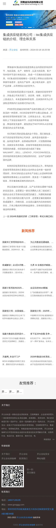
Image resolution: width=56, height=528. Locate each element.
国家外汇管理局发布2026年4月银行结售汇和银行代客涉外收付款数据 (14, 242)
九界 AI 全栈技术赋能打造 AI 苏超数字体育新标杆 (42, 265)
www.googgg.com (16, 504)
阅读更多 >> (49, 439)
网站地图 (41, 458)
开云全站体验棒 (12, 391)
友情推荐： (28, 383)
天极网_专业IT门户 (11, 356)
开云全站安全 (20, 391)
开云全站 (13, 50)
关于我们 (5, 454)
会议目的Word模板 (39, 288)
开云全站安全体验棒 (25, 517)
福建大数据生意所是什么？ (14, 334)
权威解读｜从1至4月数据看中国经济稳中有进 (14, 265)
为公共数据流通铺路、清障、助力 (42, 242)
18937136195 (14, 500)
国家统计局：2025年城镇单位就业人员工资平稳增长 (42, 311)
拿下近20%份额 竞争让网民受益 (42, 334)
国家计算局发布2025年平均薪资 (14, 288)
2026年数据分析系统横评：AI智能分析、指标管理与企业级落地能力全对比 (42, 356)
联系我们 (23, 458)
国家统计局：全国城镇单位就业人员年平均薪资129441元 (14, 311)
